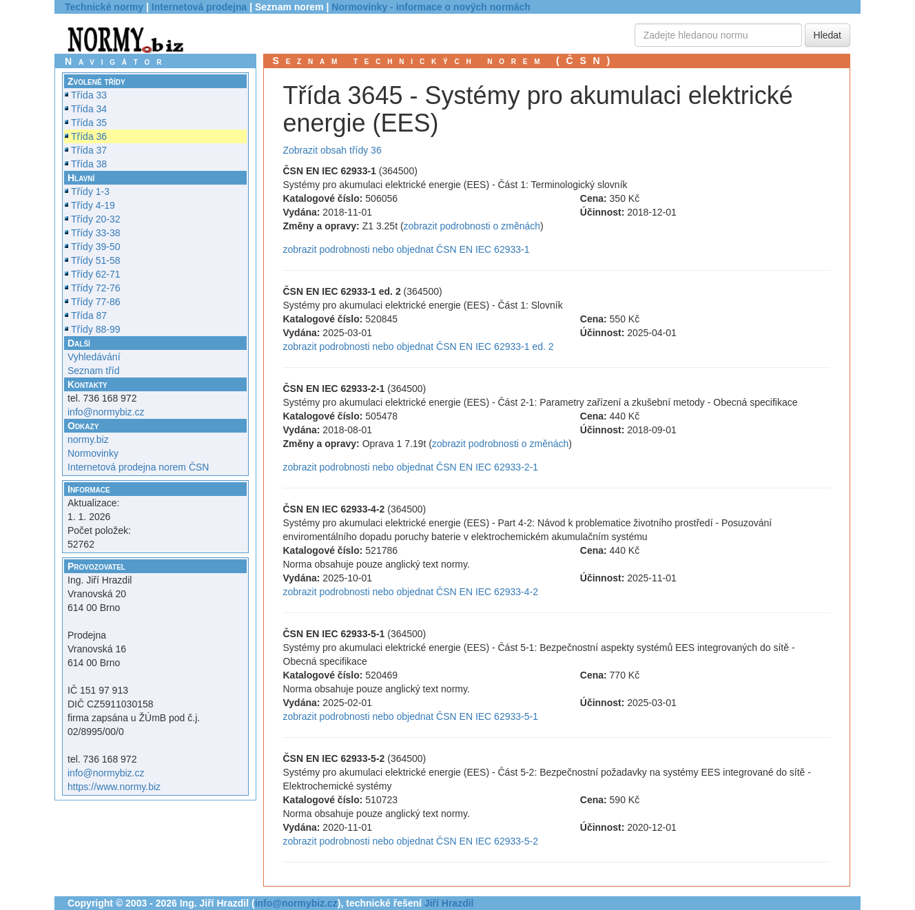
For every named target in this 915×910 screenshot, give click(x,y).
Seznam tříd (93, 370)
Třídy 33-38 (96, 232)
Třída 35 (89, 122)
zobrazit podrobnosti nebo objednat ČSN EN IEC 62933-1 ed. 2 (418, 346)
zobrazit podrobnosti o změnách (472, 225)
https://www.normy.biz (114, 786)
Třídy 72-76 (96, 287)
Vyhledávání (94, 356)
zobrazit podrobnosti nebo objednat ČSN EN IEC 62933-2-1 (410, 467)
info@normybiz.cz (106, 411)
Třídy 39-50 (96, 246)
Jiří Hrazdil (449, 903)
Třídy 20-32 (96, 219)
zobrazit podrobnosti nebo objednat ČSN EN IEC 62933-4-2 (410, 591)
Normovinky (93, 453)
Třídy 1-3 (90, 191)
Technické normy (104, 6)
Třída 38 (89, 163)
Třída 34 (89, 108)
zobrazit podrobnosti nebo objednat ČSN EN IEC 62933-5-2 (410, 841)
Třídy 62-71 (96, 274)
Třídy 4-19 (93, 205)
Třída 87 (89, 315)
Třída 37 (89, 150)
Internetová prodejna (199, 6)
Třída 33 (89, 95)
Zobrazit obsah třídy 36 (332, 150)
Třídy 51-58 (96, 260)
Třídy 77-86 (96, 301)
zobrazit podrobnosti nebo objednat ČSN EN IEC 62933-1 (406, 249)
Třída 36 (89, 136)
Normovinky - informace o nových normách (431, 6)
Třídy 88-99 (96, 329)
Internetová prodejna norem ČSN (138, 467)
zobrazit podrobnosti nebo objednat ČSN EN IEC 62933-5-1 (410, 716)
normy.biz (88, 439)
